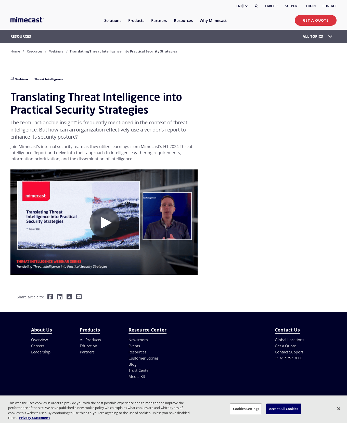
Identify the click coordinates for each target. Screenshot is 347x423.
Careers (271, 6)
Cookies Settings (246, 408)
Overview (39, 339)
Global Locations (289, 339)
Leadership (40, 351)
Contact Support (289, 351)
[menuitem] (112, 23)
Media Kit (136, 376)
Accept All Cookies (283, 408)
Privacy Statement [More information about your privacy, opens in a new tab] (34, 417)
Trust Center (139, 370)
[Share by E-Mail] (79, 297)
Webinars (56, 51)
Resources (34, 51)
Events (134, 345)
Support (292, 6)
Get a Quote (316, 20)
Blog (132, 364)
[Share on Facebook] (50, 297)
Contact (330, 6)
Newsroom (138, 339)
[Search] (256, 6)
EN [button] (242, 6)
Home (15, 51)
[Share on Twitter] (69, 297)
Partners (87, 351)
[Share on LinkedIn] (59, 297)
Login (311, 6)
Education (88, 345)
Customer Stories (143, 358)
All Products (90, 339)
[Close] (338, 408)
